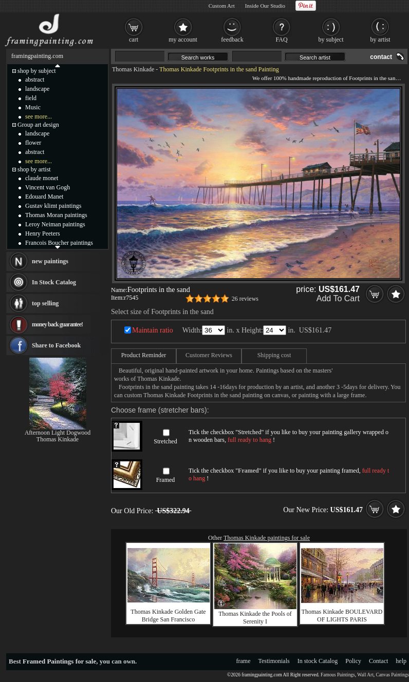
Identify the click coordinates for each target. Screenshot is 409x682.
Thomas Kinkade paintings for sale (267, 537)
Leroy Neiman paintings (55, 224)
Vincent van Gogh (47, 187)
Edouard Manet (44, 196)
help (401, 661)
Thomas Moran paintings (56, 215)
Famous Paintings (338, 674)
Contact (378, 661)
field (30, 98)
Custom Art (222, 6)
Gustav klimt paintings (53, 205)
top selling (45, 303)
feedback (232, 39)
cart (133, 39)
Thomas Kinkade (133, 69)
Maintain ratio (152, 330)
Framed (165, 479)
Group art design (38, 124)
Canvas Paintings (392, 674)
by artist (380, 39)
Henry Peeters (42, 233)
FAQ (281, 39)
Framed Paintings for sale (59, 661)
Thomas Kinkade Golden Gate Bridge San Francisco (168, 615)
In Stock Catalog (54, 282)
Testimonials (274, 661)
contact (381, 57)
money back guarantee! (57, 324)
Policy (353, 661)
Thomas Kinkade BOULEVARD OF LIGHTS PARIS (342, 615)
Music (33, 107)
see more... (38, 116)
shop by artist (34, 169)
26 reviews (245, 298)
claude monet (41, 178)
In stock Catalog (318, 661)
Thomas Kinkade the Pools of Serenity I (255, 617)
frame (243, 661)
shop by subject (36, 70)
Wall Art (365, 674)
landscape (37, 88)
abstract (34, 79)
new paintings (50, 261)
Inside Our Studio (265, 6)
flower (33, 142)
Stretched (165, 441)
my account (183, 39)
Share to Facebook (56, 345)
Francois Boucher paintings (59, 242)
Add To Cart (338, 298)
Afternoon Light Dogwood (58, 432)
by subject (331, 39)
